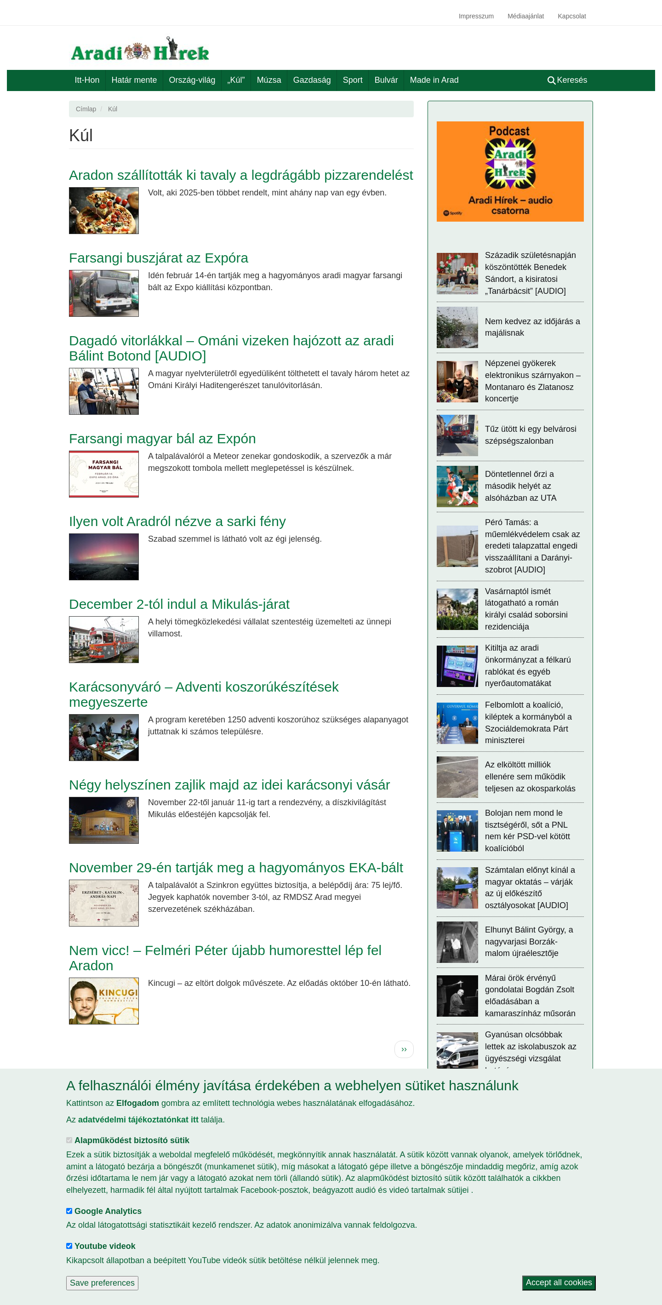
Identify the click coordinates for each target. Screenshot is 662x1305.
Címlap (86, 109)
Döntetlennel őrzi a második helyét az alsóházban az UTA (521, 485)
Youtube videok (105, 1246)
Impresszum (476, 16)
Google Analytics (108, 1211)
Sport (353, 80)
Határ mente (134, 80)
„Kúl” (236, 80)
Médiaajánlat (526, 16)
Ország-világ (192, 80)
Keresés (568, 80)
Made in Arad (434, 80)
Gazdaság (312, 80)
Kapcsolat (572, 16)
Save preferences (102, 1283)
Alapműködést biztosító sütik (131, 1140)
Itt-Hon (87, 80)
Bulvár (386, 80)
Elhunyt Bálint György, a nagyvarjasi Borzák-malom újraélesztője (529, 941)
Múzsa (269, 80)
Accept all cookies (559, 1283)
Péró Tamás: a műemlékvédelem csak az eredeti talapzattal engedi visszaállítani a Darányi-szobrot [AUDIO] (532, 546)
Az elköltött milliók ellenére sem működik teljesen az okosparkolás (530, 776)
